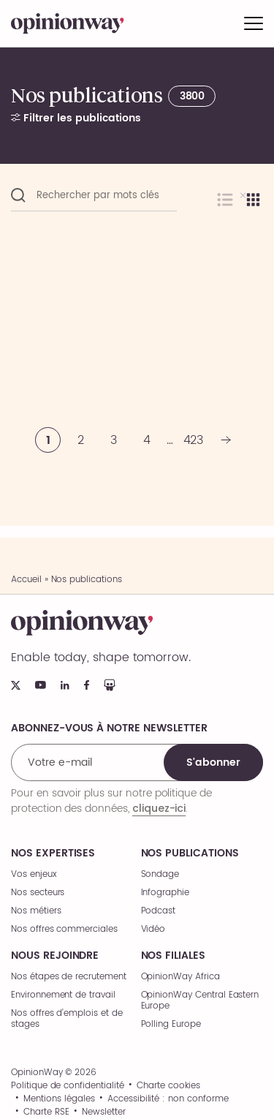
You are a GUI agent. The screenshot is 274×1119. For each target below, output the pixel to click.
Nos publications (190, 853)
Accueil (26, 580)
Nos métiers (36, 910)
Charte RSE (46, 1112)
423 (193, 440)
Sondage (160, 874)
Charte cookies (168, 1086)
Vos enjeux (34, 874)
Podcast (158, 910)
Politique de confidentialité (67, 1086)
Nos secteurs (37, 892)
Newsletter (104, 1112)
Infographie (165, 892)
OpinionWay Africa (180, 976)
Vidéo (153, 929)
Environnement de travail (63, 995)
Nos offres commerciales (64, 929)
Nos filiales (173, 955)
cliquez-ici (159, 808)
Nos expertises (53, 853)
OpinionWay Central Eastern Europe (200, 1000)
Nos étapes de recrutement (68, 976)
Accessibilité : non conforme (168, 1099)
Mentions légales (58, 1099)
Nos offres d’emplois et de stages (67, 1019)
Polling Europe (171, 1024)
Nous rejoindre (55, 955)
